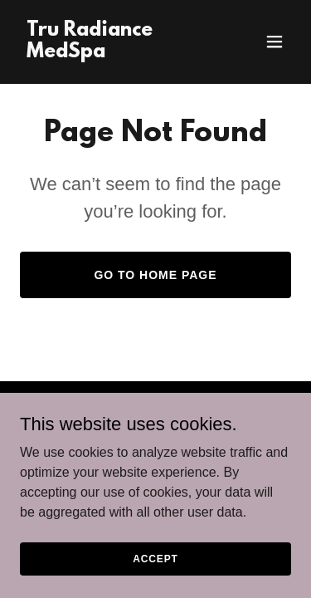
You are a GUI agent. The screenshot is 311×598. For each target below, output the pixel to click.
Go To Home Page (155, 275)
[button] (274, 41)
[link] (115, 53)
